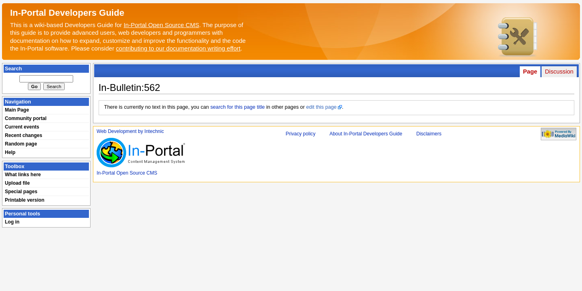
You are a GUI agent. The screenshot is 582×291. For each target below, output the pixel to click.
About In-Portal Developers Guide (365, 134)
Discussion (559, 71)
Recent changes (23, 135)
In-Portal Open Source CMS (161, 24)
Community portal (25, 118)
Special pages (21, 191)
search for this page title (237, 107)
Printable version (24, 200)
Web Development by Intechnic (130, 131)
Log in (12, 222)
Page (530, 71)
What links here (23, 174)
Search (13, 69)
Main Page (17, 110)
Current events (22, 127)
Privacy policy (301, 134)
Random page (21, 144)
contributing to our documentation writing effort (178, 48)
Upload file (17, 183)
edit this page (321, 107)
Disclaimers (428, 134)
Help (10, 152)
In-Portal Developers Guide (67, 13)
